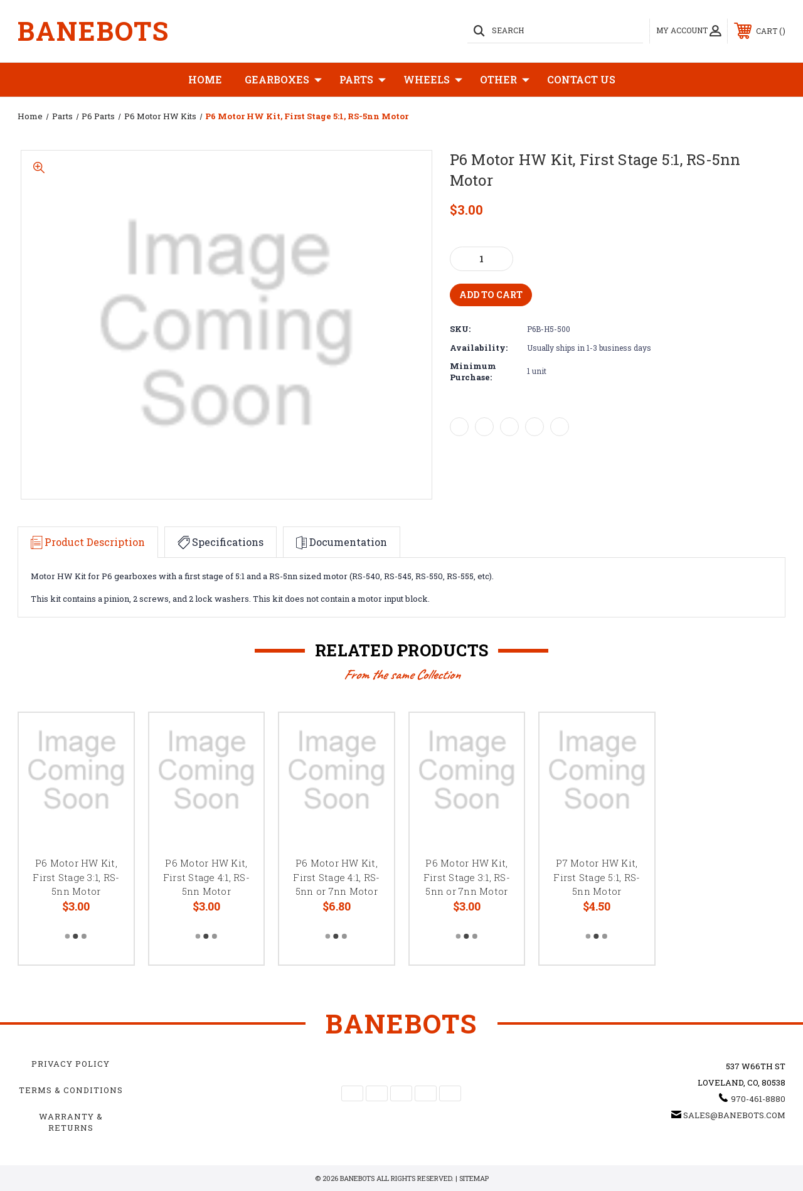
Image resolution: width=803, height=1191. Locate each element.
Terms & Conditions (71, 1090)
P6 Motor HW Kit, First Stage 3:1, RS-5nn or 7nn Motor (466, 877)
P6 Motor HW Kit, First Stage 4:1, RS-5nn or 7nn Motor (336, 877)
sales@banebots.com (734, 1115)
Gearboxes (283, 80)
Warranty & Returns (71, 1122)
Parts (362, 80)
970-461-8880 (758, 1098)
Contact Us (581, 79)
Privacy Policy (70, 1063)
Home (205, 79)
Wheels (432, 80)
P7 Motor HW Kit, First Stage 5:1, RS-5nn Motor (596, 877)
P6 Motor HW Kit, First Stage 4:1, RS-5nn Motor (206, 877)
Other (504, 80)
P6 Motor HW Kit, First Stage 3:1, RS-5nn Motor (76, 877)
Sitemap (474, 1178)
